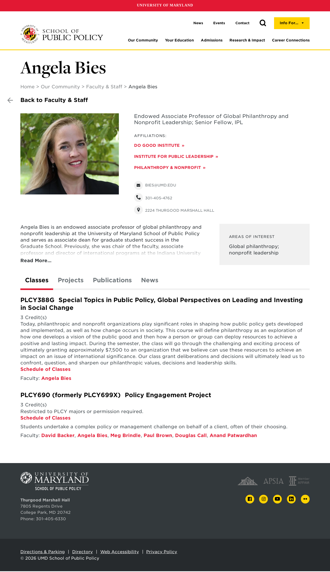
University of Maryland (165, 5)
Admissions (211, 40)
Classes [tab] (36, 281)
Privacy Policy (161, 552)
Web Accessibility (119, 552)
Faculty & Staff (104, 87)
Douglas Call (191, 436)
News (198, 23)
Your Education (179, 40)
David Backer (58, 436)
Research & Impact (247, 40)
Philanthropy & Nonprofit (167, 168)
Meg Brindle (125, 436)
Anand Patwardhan (233, 436)
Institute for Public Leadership (173, 157)
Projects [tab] (71, 281)
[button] (262, 23)
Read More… (36, 261)
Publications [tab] (112, 281)
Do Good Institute (157, 146)
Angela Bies (56, 379)
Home (27, 87)
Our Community (143, 40)
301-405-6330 (51, 519)
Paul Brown (158, 436)
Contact (242, 23)
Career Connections (291, 40)
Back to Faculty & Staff (54, 101)
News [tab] (149, 281)
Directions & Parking (42, 552)
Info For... (289, 23)
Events (219, 23)
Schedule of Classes (45, 370)
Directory (82, 552)
